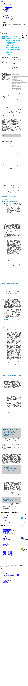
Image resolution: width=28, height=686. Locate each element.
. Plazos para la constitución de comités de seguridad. (10, 469)
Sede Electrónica (9, 21)
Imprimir (24, 33)
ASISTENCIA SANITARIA (16, 89)
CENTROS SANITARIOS (16, 86)
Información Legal (6, 521)
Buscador (7, 11)
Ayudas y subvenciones (7, 539)
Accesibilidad (8, 17)
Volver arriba (5, 582)
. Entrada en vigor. (10, 500)
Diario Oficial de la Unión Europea (10, 555)
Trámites (7, 8)
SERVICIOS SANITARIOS (16, 88)
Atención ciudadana (7, 531)
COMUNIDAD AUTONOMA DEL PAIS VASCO (19, 82)
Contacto (7, 10)
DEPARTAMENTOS (15, 74)
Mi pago (4, 541)
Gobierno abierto (6, 532)
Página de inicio (9, 4)
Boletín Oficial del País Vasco (9, 550)
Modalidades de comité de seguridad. (11, 319)
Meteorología (5, 543)
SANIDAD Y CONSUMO (16, 83)
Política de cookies (9, 19)
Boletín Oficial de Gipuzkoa (8, 553)
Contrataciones (6, 540)
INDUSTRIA (14, 77)
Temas (7, 5)
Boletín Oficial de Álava (8, 551)
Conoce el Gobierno (7, 529)
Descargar (17, 59)
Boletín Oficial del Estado (8, 554)
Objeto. (5, 139)
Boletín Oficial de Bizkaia (8, 552)
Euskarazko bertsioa (7, 580)
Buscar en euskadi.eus (10, 13)
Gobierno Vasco (9, 7)
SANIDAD (13, 85)
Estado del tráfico (6, 544)
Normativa (2, 30)
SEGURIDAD (14, 79)
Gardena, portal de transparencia (9, 533)
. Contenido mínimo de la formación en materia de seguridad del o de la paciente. (11, 433)
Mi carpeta (5, 27)
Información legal (9, 18)
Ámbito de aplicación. (8, 170)
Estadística (5, 545)
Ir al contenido (3, 1)
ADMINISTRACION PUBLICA (16, 80)
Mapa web (8, 12)
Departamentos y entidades (8, 530)
